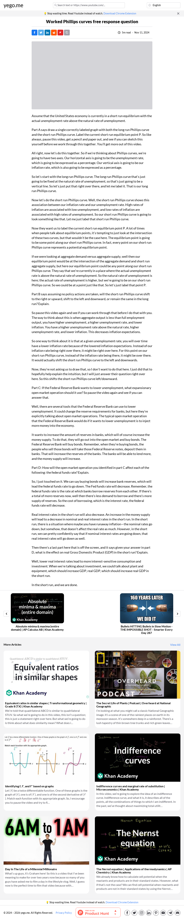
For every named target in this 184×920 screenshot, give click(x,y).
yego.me (13, 5)
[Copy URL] (67, 32)
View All (175, 644)
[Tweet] (41, 32)
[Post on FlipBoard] (60, 32)
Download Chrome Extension (120, 13)
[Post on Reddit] (54, 32)
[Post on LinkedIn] (47, 32)
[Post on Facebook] (34, 32)
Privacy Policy (64, 912)
